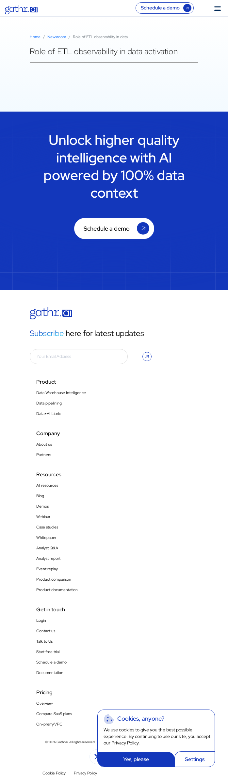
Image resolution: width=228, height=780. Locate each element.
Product (46, 381)
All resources (47, 485)
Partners (43, 454)
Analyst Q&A (47, 548)
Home (35, 36)
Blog (40, 495)
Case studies (47, 527)
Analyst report (48, 558)
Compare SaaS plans (54, 713)
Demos (42, 506)
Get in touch (50, 609)
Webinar (43, 516)
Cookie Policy (54, 773)
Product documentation (57, 589)
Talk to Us (44, 641)
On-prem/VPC (49, 724)
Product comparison (53, 579)
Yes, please (136, 759)
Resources (48, 474)
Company (48, 433)
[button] (147, 356)
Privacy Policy (124, 743)
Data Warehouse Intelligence (61, 392)
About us (44, 444)
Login (41, 620)
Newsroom (56, 36)
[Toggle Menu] (219, 8)
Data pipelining (49, 403)
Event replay (47, 569)
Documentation (49, 672)
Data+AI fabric (48, 413)
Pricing (44, 692)
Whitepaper (46, 537)
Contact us (45, 631)
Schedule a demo (160, 8)
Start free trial (47, 651)
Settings (194, 759)
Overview (44, 703)
